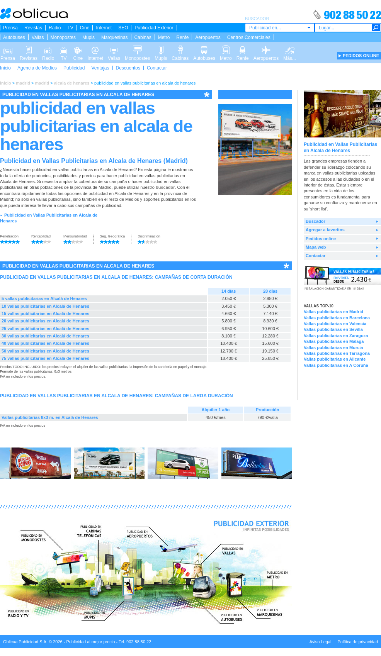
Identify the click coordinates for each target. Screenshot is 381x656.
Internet (104, 28)
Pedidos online (321, 238)
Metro (164, 37)
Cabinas (142, 37)
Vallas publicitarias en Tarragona (337, 353)
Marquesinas (114, 37)
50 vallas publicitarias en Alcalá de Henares (45, 351)
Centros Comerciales (248, 37)
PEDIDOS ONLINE (361, 55)
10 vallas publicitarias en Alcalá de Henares (45, 306)
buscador (165, 187)
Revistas (33, 28)
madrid (23, 83)
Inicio (5, 68)
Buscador (315, 221)
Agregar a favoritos (325, 229)
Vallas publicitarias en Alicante (335, 359)
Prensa (10, 28)
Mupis (88, 37)
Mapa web (316, 247)
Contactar (157, 68)
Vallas (38, 37)
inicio (5, 83)
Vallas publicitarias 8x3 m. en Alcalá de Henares (50, 417)
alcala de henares (72, 83)
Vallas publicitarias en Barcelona (337, 317)
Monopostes (63, 37)
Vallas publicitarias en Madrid (333, 311)
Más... (289, 49)
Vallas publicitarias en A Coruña (336, 365)
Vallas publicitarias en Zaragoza (336, 335)
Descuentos (128, 68)
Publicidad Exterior (153, 28)
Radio (55, 28)
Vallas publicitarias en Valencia (335, 323)
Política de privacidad (357, 641)
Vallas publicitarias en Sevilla (333, 329)
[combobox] (280, 27)
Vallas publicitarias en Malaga (334, 341)
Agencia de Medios (37, 68)
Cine (85, 28)
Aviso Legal (321, 641)
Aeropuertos (207, 37)
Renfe (182, 37)
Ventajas (100, 68)
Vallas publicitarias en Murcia (333, 347)
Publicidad (74, 68)
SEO (123, 28)
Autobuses (14, 37)
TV (70, 28)
